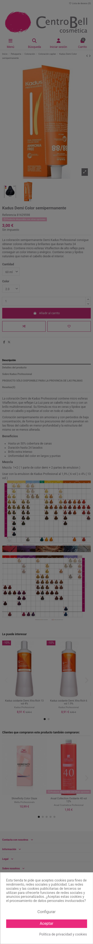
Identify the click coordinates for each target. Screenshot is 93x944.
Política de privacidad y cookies (63, 934)
